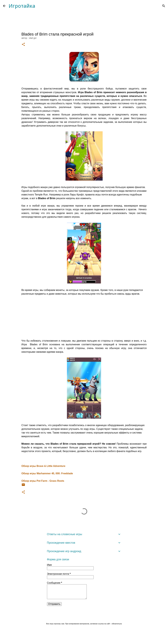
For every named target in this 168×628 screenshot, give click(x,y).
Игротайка (22, 5)
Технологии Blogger (84, 617)
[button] (23, 44)
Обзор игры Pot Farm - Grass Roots (42, 481)
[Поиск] (164, 6)
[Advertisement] (84, 317)
